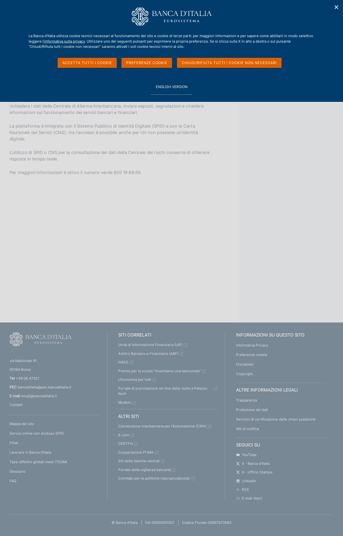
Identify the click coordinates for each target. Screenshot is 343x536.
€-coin (123, 435)
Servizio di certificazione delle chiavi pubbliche (276, 419)
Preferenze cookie (251, 354)
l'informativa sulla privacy (64, 41)
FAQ (13, 481)
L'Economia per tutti (134, 379)
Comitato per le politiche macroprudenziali (154, 478)
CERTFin (125, 443)
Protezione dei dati (252, 409)
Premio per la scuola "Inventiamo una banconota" (159, 371)
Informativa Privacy (252, 345)
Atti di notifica (247, 429)
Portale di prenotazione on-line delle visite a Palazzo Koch (162, 391)
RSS (242, 489)
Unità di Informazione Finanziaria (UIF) (150, 344)
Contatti (16, 404)
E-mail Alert (249, 498)
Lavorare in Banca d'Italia (30, 452)
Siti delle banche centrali (139, 461)
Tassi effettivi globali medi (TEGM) (38, 462)
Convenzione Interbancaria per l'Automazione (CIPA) (162, 426)
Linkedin (246, 481)
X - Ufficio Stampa (254, 472)
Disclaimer (245, 364)
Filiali (14, 443)
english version (171, 89)
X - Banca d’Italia (253, 463)
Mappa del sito (22, 424)
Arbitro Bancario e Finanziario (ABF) (148, 353)
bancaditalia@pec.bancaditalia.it (44, 387)
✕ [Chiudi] (336, 7)
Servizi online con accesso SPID (37, 433)
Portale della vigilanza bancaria (144, 469)
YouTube (246, 454)
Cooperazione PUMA (135, 452)
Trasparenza (246, 400)
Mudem (124, 402)
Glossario (17, 471)
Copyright (244, 374)
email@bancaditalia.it (39, 396)
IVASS (123, 362)
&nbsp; (112, 240)
